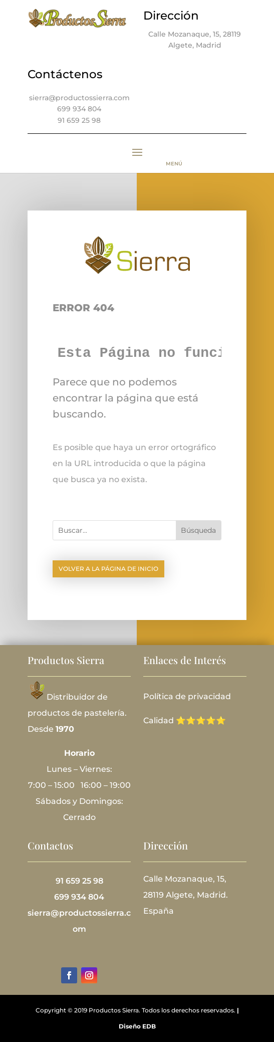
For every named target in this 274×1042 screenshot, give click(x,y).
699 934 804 (79, 108)
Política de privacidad (187, 696)
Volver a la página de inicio (108, 568)
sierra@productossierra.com (79, 97)
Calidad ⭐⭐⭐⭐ (179, 720)
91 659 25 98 (79, 120)
